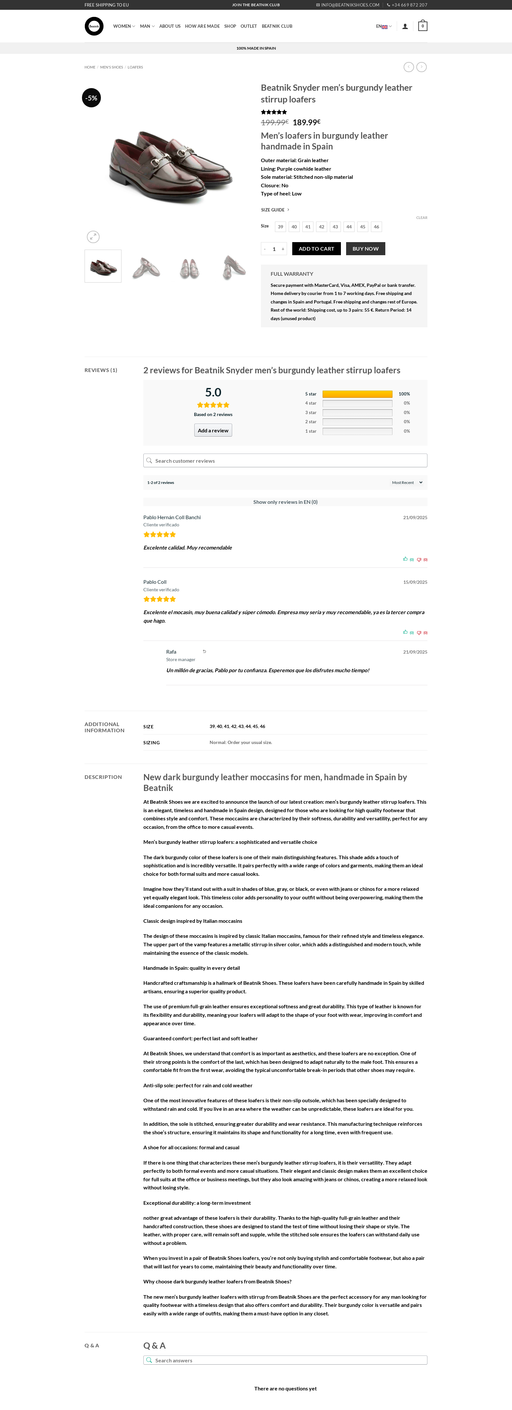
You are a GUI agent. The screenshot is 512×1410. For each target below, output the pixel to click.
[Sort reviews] (407, 482)
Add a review (213, 430)
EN (384, 26)
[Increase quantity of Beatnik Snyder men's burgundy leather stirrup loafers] (283, 248)
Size (265, 226)
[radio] (280, 227)
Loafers (135, 67)
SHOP (230, 26)
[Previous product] (421, 67)
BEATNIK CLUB (277, 26)
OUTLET (249, 26)
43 (241, 726)
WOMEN (124, 26)
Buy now (366, 249)
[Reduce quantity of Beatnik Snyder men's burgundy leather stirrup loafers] (265, 248)
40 (219, 726)
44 (248, 726)
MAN (147, 26)
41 (226, 726)
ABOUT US (170, 26)
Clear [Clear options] (421, 217)
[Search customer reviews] (285, 460)
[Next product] (409, 67)
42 (233, 726)
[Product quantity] (274, 248)
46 (262, 726)
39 (212, 726)
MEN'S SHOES (111, 67)
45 (255, 726)
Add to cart (317, 249)
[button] (405, 26)
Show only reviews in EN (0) (285, 502)
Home (90, 67)
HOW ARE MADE (202, 26)
